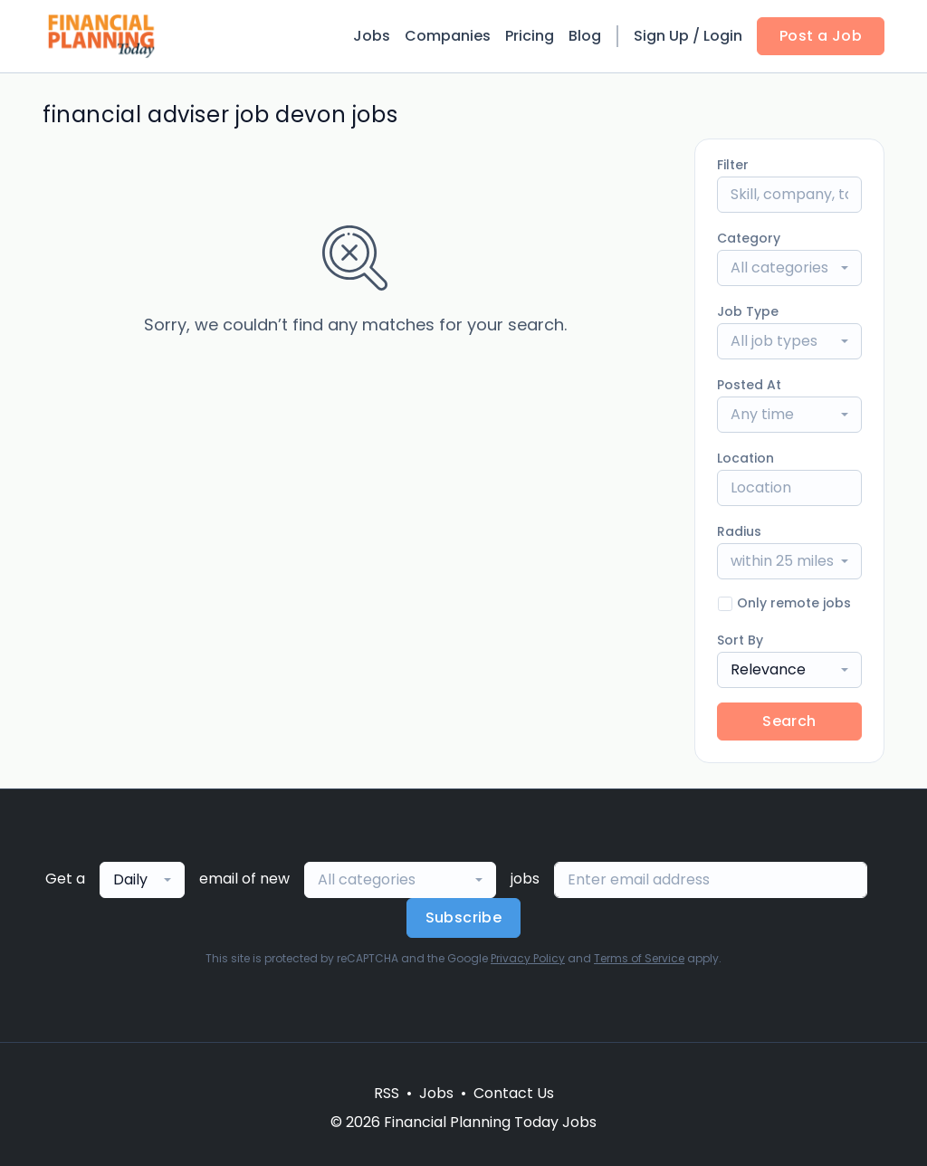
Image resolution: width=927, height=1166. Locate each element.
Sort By (740, 640)
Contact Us (513, 1093)
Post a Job (820, 35)
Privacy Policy (528, 958)
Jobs (371, 35)
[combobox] (789, 268)
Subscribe (463, 917)
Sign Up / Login (688, 35)
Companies (448, 35)
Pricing (529, 35)
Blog (585, 35)
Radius (739, 531)
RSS (386, 1093)
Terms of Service (639, 958)
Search (789, 721)
